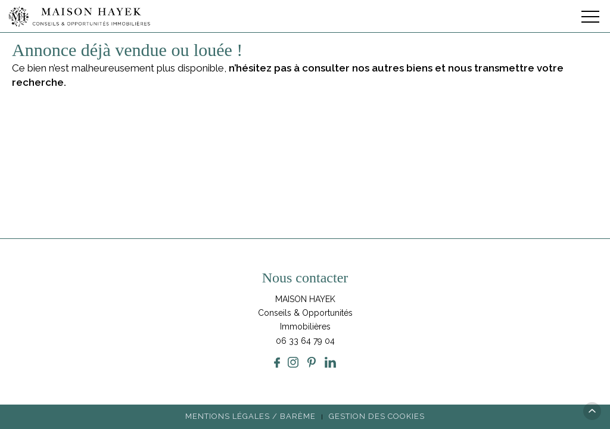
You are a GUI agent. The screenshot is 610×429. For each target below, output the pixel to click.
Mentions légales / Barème (250, 416)
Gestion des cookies (377, 416)
